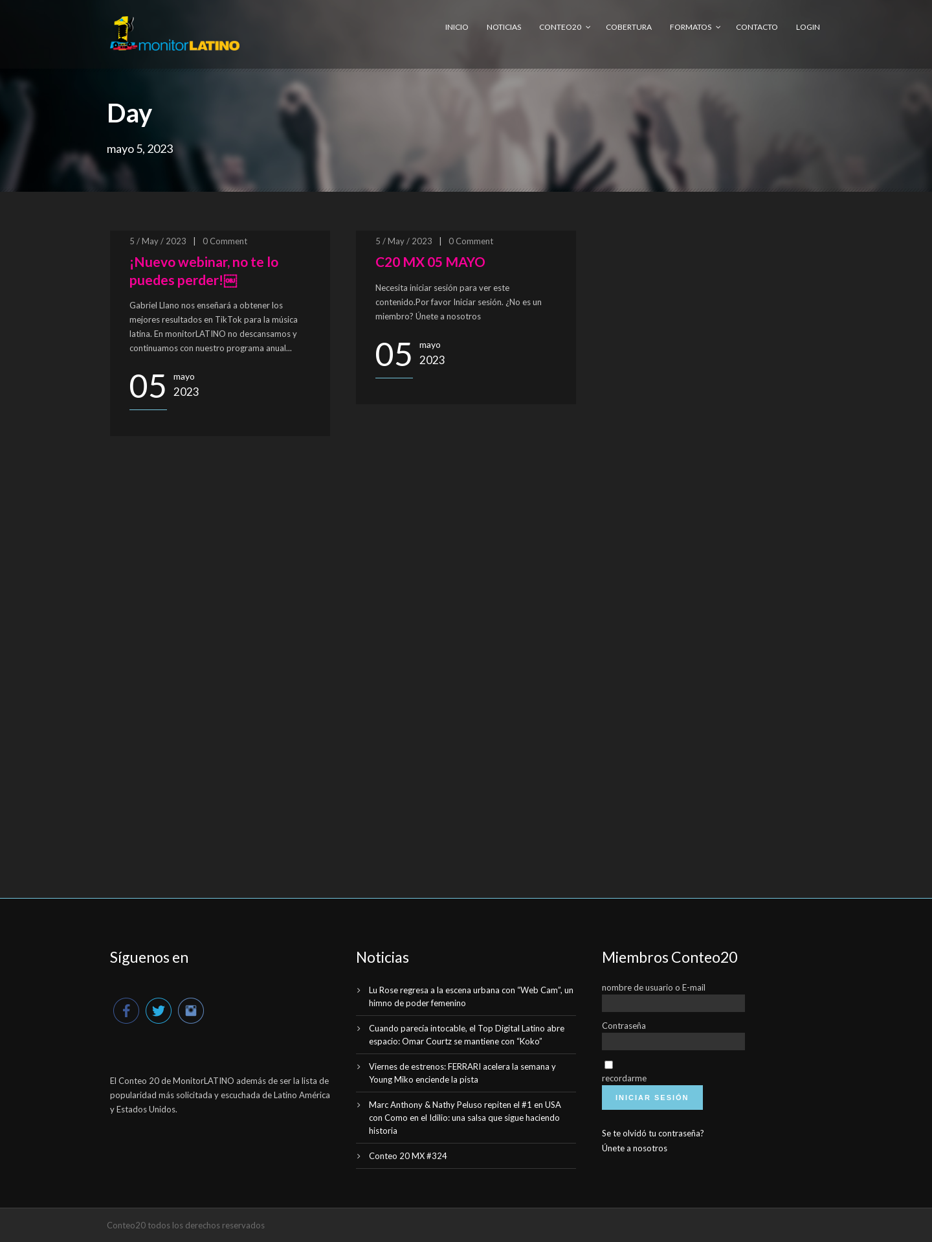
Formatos (690, 27)
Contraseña (624, 1025)
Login (808, 27)
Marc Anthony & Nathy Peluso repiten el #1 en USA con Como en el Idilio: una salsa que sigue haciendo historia (465, 1117)
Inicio (457, 27)
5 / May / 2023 (157, 241)
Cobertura (629, 27)
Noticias (504, 27)
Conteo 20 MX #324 (408, 1156)
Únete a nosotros (634, 1148)
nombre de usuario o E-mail (653, 987)
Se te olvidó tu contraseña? (653, 1133)
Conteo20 (560, 27)
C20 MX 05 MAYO (430, 261)
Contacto (757, 27)
